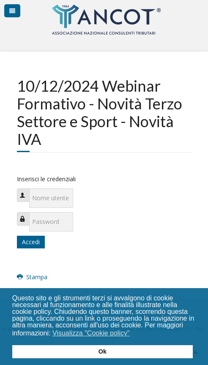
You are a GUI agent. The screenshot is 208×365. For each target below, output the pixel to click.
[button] (135, 334)
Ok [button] (103, 351)
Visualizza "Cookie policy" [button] (91, 333)
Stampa (32, 277)
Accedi (31, 242)
